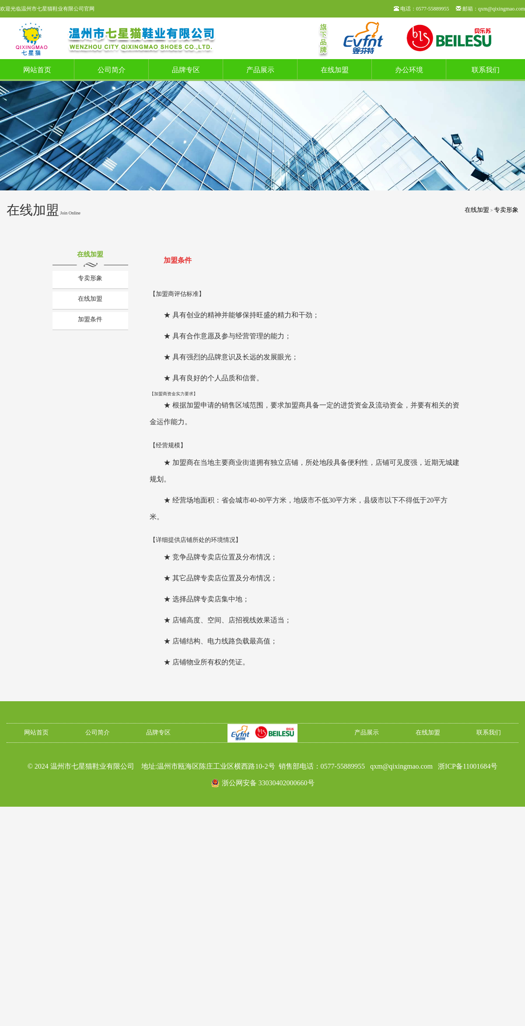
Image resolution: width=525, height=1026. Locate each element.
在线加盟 (335, 70)
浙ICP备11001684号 (467, 766)
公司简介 (112, 70)
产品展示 (260, 70)
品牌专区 (186, 70)
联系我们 (486, 70)
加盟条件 (90, 319)
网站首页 (37, 70)
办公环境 (409, 70)
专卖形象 (506, 210)
